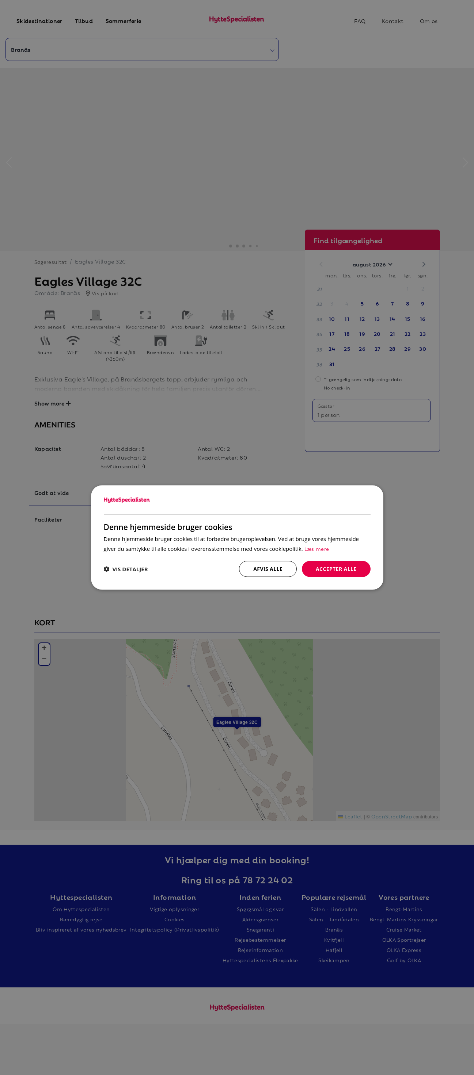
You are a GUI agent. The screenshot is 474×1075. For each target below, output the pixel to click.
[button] (126, 569)
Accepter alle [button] (336, 568)
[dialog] (237, 537)
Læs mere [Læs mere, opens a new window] (316, 548)
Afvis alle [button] (267, 568)
